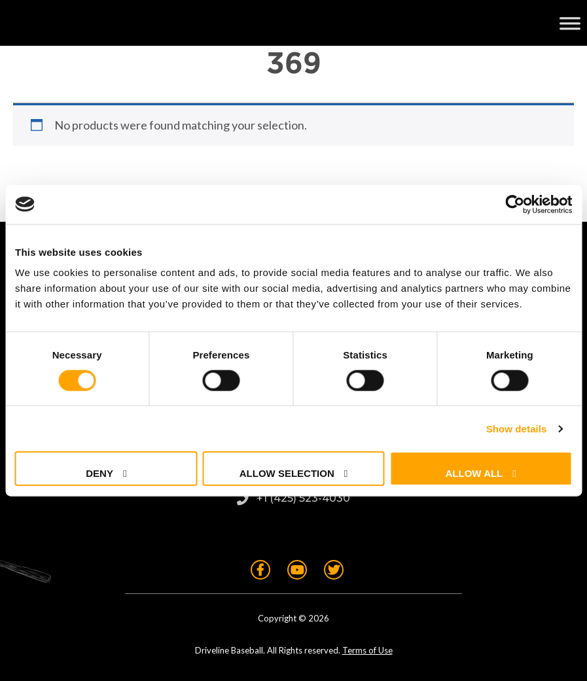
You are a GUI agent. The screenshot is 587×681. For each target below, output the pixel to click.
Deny (99, 473)
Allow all (474, 473)
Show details (516, 428)
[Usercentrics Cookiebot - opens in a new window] (514, 204)
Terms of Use (367, 650)
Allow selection (287, 473)
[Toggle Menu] (570, 23)
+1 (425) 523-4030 (303, 498)
